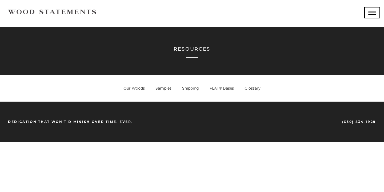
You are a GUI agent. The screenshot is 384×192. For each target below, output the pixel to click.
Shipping (190, 88)
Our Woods (134, 88)
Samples (163, 88)
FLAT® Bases (222, 88)
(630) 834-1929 (359, 122)
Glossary (253, 88)
